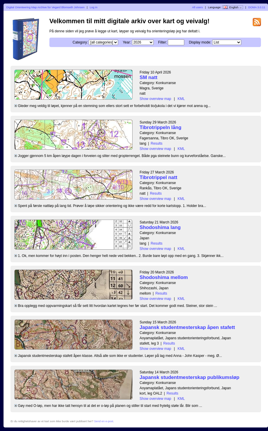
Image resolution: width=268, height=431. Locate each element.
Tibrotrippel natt (158, 177)
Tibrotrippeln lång (160, 127)
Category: (80, 42)
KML (181, 99)
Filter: (162, 42)
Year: (127, 42)
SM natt (149, 77)
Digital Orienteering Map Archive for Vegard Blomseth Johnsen (45, 7)
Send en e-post (103, 421)
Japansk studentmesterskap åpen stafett (187, 327)
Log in (93, 7)
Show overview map (155, 99)
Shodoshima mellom (164, 277)
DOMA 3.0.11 (256, 7)
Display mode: (200, 42)
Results (157, 143)
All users (197, 7)
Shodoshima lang (160, 227)
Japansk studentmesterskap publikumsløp (189, 377)
